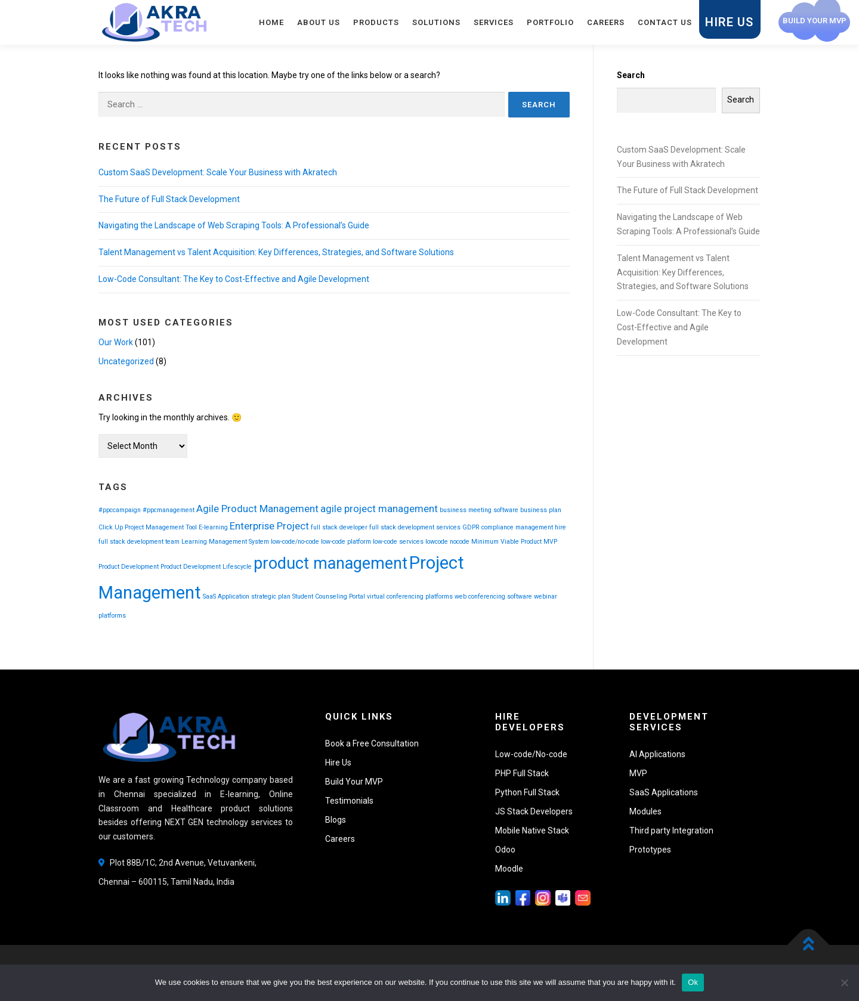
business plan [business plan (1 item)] (540, 510)
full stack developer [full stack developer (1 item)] (339, 527)
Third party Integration (671, 830)
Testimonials (349, 800)
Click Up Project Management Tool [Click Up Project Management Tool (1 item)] (147, 527)
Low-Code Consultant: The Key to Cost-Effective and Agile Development (233, 279)
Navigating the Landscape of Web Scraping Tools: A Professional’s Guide (233, 225)
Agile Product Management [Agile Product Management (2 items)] (257, 509)
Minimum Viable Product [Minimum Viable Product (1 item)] (506, 542)
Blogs (335, 820)
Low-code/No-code (531, 754)
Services (494, 22)
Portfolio (550, 22)
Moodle (509, 868)
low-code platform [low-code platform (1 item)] (346, 542)
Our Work (115, 342)
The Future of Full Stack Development (169, 199)
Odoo (505, 849)
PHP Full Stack (522, 773)
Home (271, 22)
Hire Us (729, 22)
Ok (693, 982)
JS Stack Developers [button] (534, 811)
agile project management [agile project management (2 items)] (379, 509)
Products (376, 22)
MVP (638, 773)
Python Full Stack (527, 792)
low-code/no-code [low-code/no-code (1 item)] (295, 542)
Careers (606, 22)
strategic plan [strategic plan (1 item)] (271, 596)
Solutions (436, 22)
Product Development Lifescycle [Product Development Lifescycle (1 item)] (206, 567)
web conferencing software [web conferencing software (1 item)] (493, 596)
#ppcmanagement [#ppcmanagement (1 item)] (168, 510)
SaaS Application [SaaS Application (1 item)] (226, 596)
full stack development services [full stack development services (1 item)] (415, 527)
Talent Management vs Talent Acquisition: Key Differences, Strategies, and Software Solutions (276, 252)
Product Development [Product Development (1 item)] (128, 567)
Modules (645, 811)
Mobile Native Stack (532, 830)
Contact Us (665, 22)
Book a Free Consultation (372, 743)
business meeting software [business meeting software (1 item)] (479, 510)
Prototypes (650, 849)
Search (631, 75)
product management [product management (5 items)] (330, 563)
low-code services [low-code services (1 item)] (398, 542)
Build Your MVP (354, 781)
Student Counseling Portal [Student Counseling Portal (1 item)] (328, 596)
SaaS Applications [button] (663, 792)
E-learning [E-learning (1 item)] (213, 527)
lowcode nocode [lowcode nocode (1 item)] (447, 542)
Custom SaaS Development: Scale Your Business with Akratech (217, 172)
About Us (318, 22)
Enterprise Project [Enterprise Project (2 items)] (269, 526)
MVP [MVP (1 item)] (550, 542)
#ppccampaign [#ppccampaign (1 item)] (119, 510)
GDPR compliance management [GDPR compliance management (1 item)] (507, 527)
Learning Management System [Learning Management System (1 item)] (225, 542)
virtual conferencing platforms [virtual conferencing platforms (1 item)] (410, 596)
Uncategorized (126, 361)
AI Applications (657, 754)
